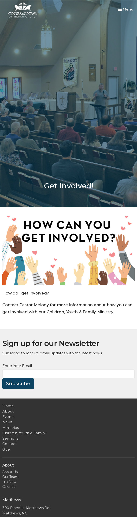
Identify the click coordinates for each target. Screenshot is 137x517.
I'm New (9, 482)
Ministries (10, 427)
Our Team (10, 477)
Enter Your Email (17, 365)
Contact (9, 444)
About (8, 411)
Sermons (10, 438)
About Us (10, 472)
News (7, 422)
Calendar (9, 487)
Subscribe (18, 383)
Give (6, 449)
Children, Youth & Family (23, 433)
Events (8, 416)
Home (8, 406)
